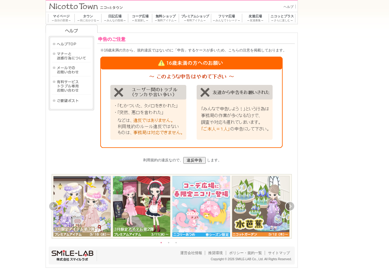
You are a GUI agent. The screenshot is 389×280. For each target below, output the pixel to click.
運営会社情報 (191, 253)
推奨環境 (215, 253)
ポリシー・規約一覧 (245, 253)
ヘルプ (289, 7)
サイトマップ (279, 253)
